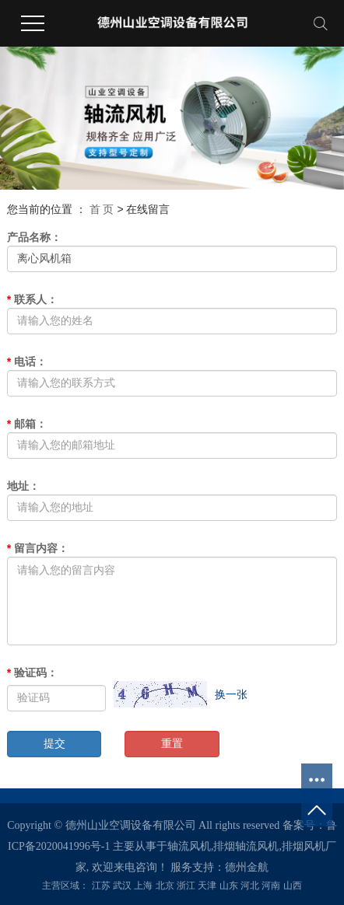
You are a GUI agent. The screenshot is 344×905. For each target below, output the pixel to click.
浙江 (186, 885)
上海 (143, 885)
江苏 (101, 885)
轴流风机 (189, 846)
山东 (228, 885)
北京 (165, 885)
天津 (207, 885)
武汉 (122, 885)
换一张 (231, 694)
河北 (249, 885)
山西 (292, 885)
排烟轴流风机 (246, 846)
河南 (271, 885)
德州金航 (247, 867)
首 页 (102, 209)
